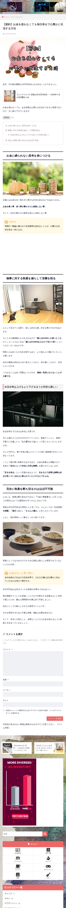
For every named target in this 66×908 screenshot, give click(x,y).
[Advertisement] (33, 252)
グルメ (9, 898)
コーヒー (17, 867)
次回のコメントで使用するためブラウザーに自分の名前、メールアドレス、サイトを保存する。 (34, 711)
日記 (17, 876)
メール (7, 690)
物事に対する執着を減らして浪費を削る (25, 130)
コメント (8, 649)
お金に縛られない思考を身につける (23, 126)
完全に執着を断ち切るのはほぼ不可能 (24, 140)
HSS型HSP (17, 851)
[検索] (44, 833)
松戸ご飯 (48, 851)
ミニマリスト (17, 859)
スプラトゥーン (48, 867)
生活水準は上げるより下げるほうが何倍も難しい (31, 135)
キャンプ (48, 859)
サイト (6, 700)
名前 (6, 680)
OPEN (6, 118)
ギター (48, 876)
